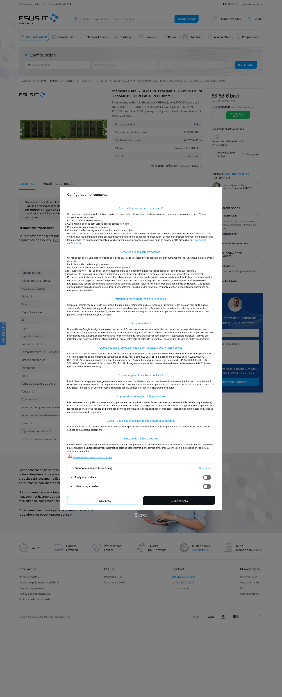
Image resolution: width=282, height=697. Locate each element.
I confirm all (179, 500)
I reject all (103, 500)
